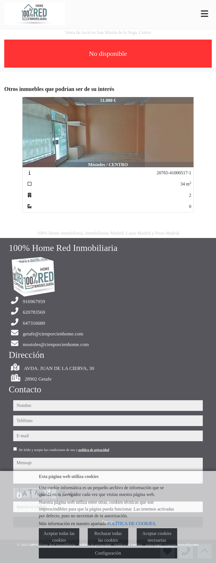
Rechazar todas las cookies (108, 537)
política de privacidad (93, 450)
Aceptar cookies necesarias (157, 537)
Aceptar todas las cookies (59, 537)
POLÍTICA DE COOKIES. (131, 523)
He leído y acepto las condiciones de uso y (64, 450)
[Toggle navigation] (204, 13)
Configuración (108, 553)
